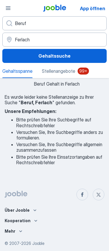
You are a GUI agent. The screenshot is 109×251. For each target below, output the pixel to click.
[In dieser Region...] (54, 40)
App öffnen (92, 8)
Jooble (38, 243)
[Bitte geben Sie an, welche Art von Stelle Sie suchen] (54, 23)
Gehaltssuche (54, 56)
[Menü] (8, 8)
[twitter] (98, 194)
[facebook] (82, 194)
